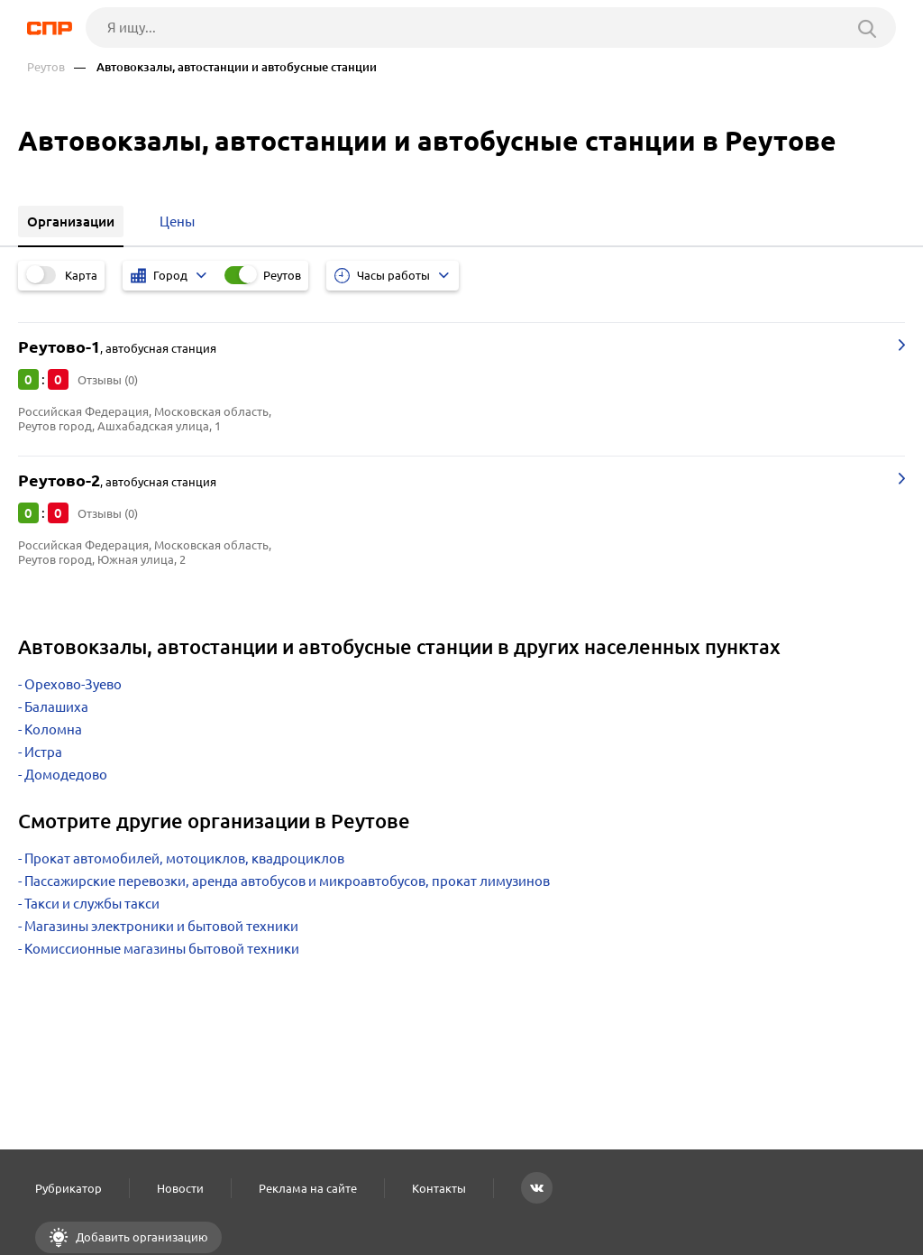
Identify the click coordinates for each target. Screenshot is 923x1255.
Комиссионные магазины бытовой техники (161, 948)
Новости (180, 1188)
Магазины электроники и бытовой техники (161, 926)
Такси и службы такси (92, 903)
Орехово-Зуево (73, 684)
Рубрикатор (68, 1188)
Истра (43, 752)
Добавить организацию (140, 1237)
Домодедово (65, 774)
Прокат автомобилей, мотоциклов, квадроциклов (184, 858)
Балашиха (56, 707)
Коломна (53, 729)
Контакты (439, 1188)
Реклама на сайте (308, 1188)
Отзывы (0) (108, 380)
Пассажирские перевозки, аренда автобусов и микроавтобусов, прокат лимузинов (287, 881)
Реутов (46, 67)
